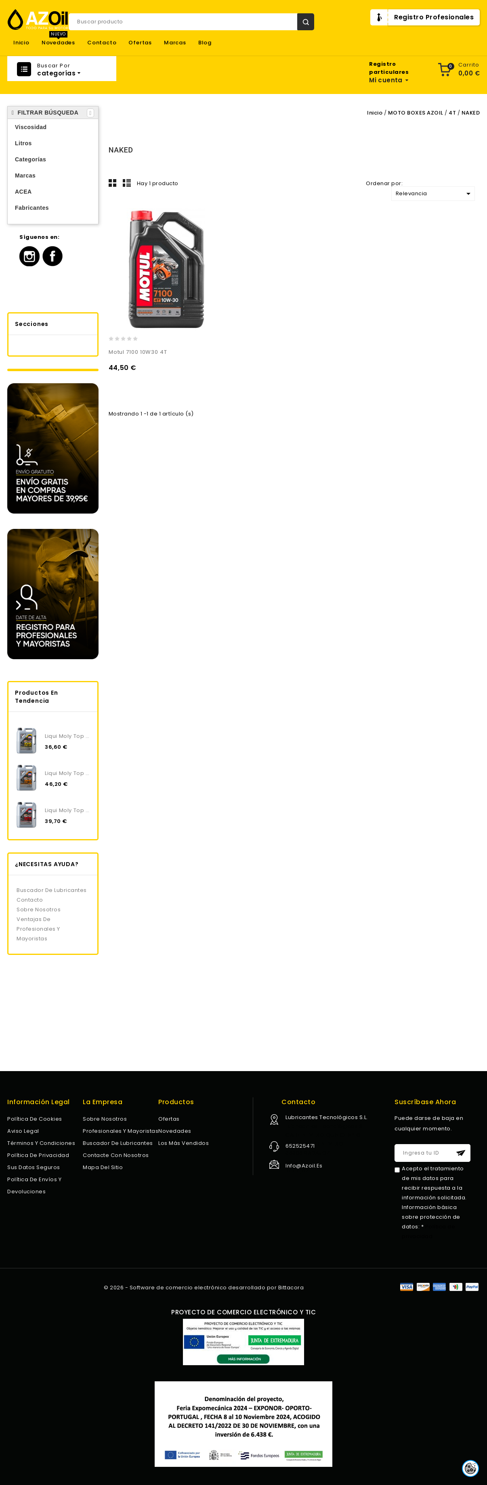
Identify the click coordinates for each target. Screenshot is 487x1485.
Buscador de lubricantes (52, 890)
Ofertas (140, 42)
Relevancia (434, 193)
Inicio (21, 42)
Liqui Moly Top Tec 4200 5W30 (68, 773)
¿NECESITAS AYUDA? (47, 864)
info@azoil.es (304, 1166)
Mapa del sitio (103, 1167)
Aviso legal (23, 1131)
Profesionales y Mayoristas (120, 1131)
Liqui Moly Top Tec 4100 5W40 (68, 736)
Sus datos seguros (33, 1167)
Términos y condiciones (41, 1143)
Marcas (175, 42)
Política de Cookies (34, 1119)
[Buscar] (191, 22)
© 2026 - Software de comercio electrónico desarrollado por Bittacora (204, 1287)
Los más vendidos (183, 1143)
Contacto (101, 42)
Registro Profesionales (434, 17)
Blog (205, 42)
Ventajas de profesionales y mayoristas (38, 928)
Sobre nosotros (39, 909)
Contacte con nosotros (116, 1155)
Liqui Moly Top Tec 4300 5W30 (68, 810)
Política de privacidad (38, 1155)
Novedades (58, 42)
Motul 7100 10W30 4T (138, 352)
